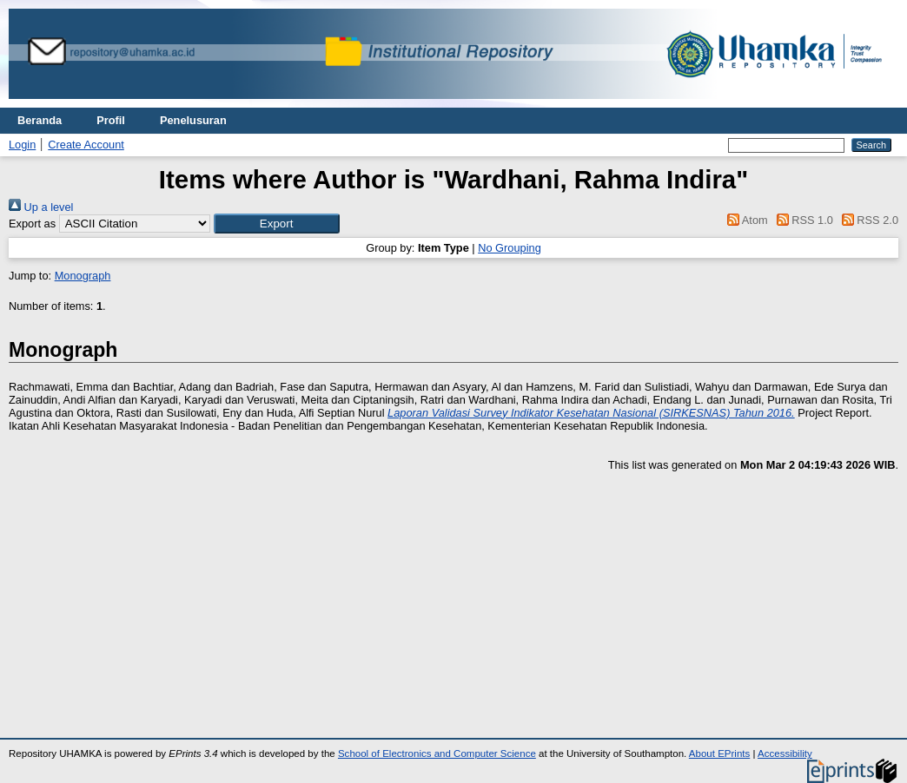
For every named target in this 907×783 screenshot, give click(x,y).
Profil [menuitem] (110, 120)
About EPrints (719, 753)
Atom (745, 220)
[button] (277, 224)
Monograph (83, 275)
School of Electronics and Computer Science (437, 753)
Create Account (86, 144)
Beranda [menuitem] (39, 120)
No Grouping (509, 247)
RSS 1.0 (802, 220)
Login (22, 144)
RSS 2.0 (867, 220)
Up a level (41, 207)
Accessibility (785, 753)
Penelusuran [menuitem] (193, 120)
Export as (32, 223)
